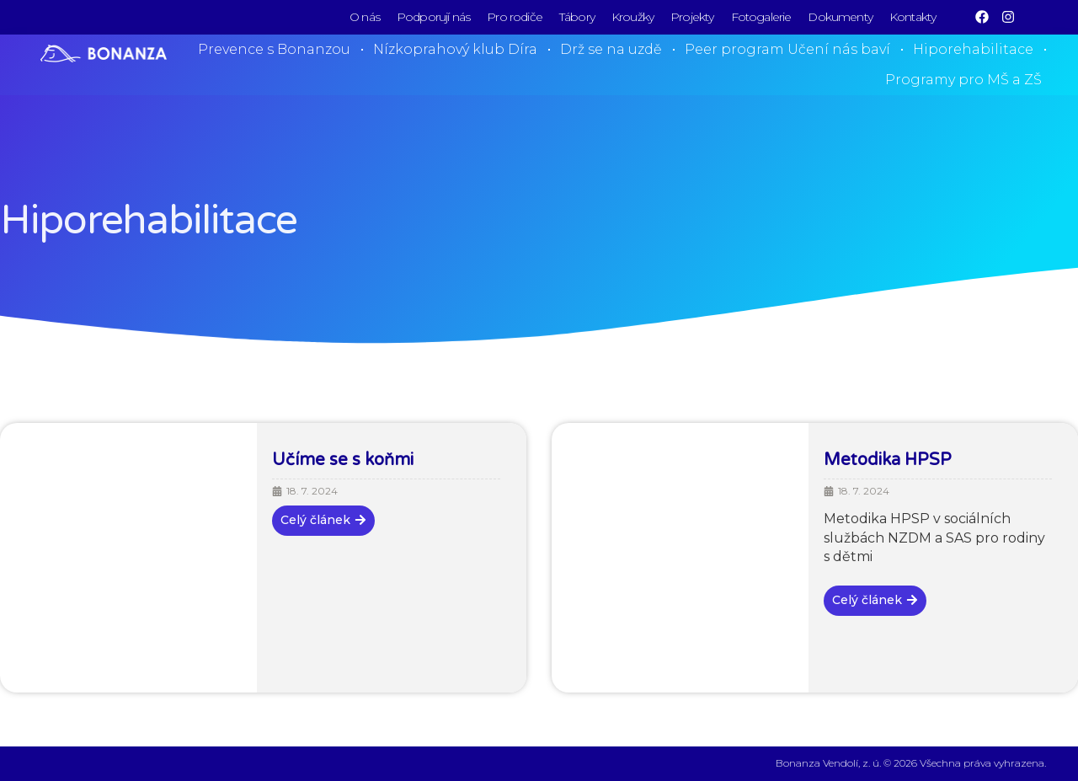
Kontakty (912, 16)
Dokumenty (840, 16)
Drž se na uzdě (611, 49)
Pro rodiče (514, 16)
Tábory (577, 16)
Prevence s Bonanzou (274, 49)
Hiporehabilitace (973, 49)
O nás (365, 16)
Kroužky (632, 16)
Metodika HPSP (888, 460)
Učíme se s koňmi (343, 460)
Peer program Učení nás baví (787, 49)
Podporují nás (433, 16)
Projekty (691, 16)
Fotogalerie (761, 16)
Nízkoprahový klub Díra (455, 49)
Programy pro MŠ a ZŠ (963, 80)
